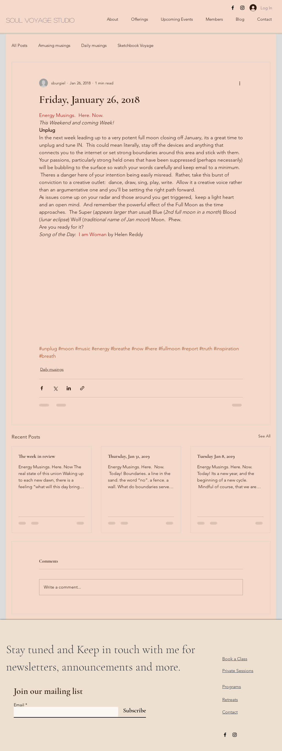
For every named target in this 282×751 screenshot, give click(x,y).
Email (19, 705)
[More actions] (239, 83)
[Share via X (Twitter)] (55, 388)
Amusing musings (54, 45)
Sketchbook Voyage (135, 45)
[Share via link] (82, 388)
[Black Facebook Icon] (232, 7)
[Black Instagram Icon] (242, 7)
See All (264, 436)
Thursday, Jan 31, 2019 (129, 456)
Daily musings (94, 45)
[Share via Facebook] (41, 388)
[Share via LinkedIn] (68, 388)
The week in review (36, 456)
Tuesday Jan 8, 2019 (216, 456)
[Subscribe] (132, 710)
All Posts (19, 45)
